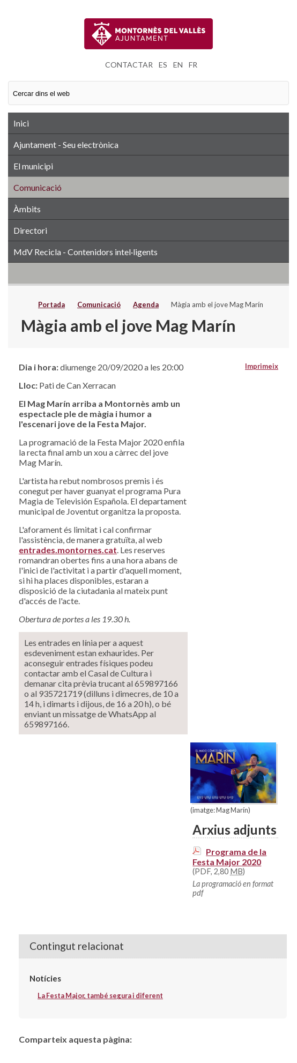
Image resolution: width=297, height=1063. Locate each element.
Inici (21, 123)
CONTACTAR (129, 64)
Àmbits (27, 209)
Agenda (146, 304)
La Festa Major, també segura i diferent (100, 995)
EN (178, 64)
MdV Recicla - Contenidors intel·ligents (85, 252)
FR (193, 64)
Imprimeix (261, 366)
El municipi (33, 166)
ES (163, 64)
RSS (148, 273)
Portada (51, 304)
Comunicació (37, 187)
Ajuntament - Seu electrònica (65, 144)
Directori (30, 230)
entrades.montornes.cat (68, 550)
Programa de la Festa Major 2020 (229, 856)
